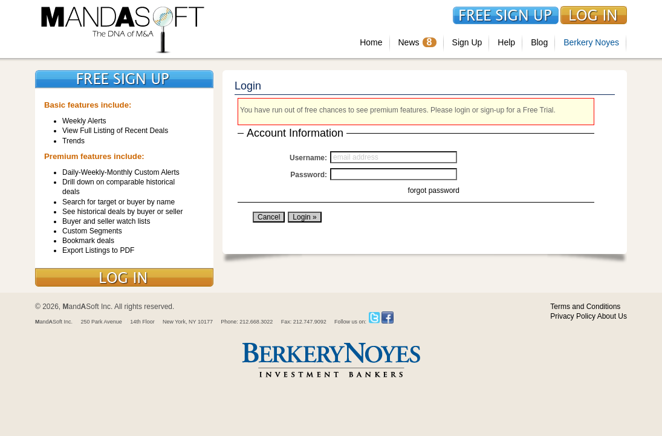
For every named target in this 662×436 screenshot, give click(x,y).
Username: (308, 158)
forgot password (433, 190)
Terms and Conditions (585, 306)
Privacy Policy (572, 316)
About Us (612, 316)
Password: (308, 175)
